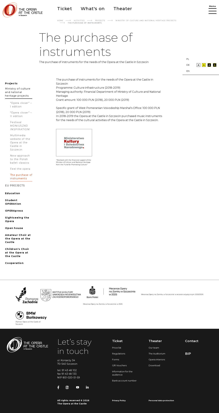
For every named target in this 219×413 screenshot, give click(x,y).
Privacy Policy (119, 400)
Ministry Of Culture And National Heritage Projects (146, 20)
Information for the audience (122, 373)
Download (154, 365)
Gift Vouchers (119, 365)
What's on (93, 8)
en (187, 71)
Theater (122, 8)
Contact (191, 341)
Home (60, 20)
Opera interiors (157, 359)
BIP (188, 354)
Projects (100, 20)
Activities (79, 20)
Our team (154, 347)
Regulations (118, 353)
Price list (116, 347)
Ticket (64, 8)
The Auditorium (157, 353)
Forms (115, 359)
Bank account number (124, 380)
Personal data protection (161, 400)
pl (187, 59)
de (188, 65)
